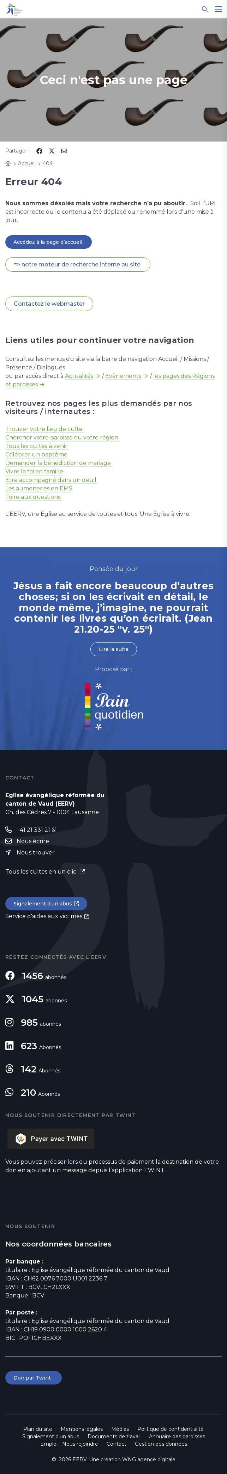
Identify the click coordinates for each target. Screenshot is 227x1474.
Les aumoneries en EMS (38, 488)
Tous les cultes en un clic (41, 871)
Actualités (79, 376)
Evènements (123, 376)
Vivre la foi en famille (34, 471)
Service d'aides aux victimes (43, 916)
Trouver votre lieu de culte (44, 429)
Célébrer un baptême (36, 454)
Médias (120, 1429)
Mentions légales (82, 1429)
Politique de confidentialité (170, 1429)
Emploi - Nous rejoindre (69, 1444)
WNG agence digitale (148, 1459)
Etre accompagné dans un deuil (51, 480)
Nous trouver (36, 852)
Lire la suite (114, 649)
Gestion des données (161, 1444)
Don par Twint (33, 1378)
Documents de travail (114, 1436)
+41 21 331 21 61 (37, 830)
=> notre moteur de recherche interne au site (78, 264)
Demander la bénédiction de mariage (58, 463)
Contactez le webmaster (49, 303)
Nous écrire (33, 841)
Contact (116, 1444)
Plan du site (37, 1429)
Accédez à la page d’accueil (48, 242)
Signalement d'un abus (42, 903)
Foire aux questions (33, 497)
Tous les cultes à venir (37, 446)
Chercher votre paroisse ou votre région (62, 437)
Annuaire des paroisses (177, 1436)
